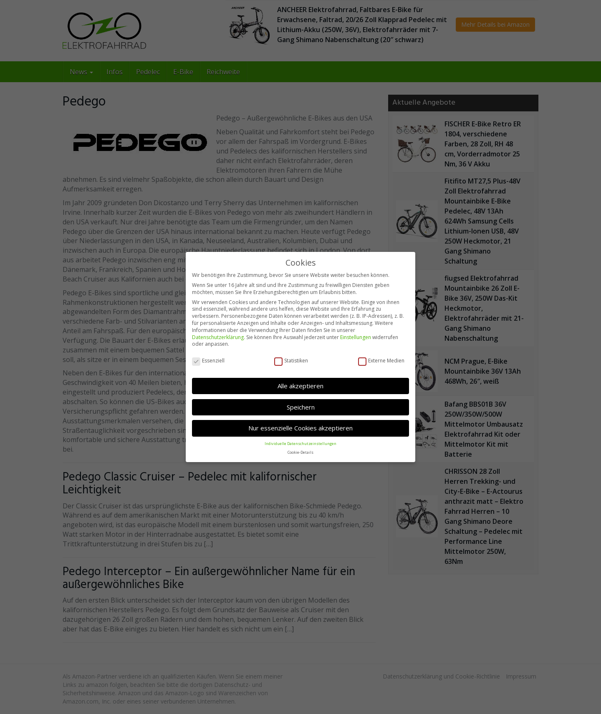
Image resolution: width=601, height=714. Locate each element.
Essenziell (208, 360)
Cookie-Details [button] (300, 452)
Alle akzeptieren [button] (300, 386)
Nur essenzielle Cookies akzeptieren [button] (300, 428)
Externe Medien (381, 360)
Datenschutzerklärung (218, 336)
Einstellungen (355, 336)
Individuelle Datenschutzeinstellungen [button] (300, 443)
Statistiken (291, 360)
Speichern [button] (301, 407)
